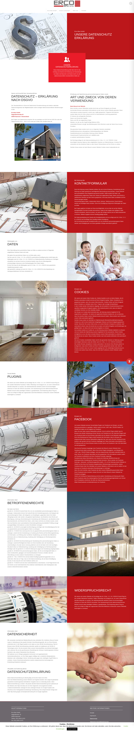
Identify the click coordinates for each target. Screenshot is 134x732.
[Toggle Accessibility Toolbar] (129, 361)
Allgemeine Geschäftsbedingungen (99, 721)
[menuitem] (52, 10)
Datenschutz (93, 718)
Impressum (93, 715)
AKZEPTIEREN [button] (72, 729)
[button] (130, 3)
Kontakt (92, 713)
